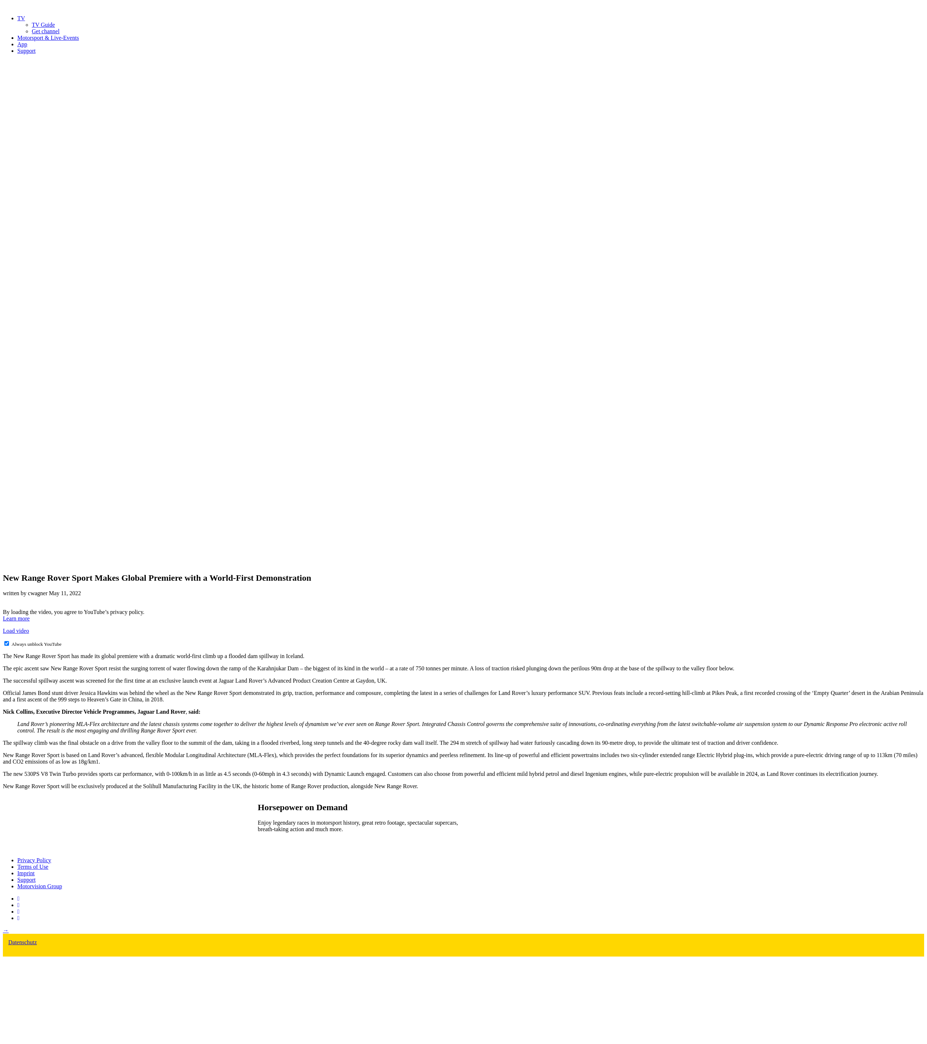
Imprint (26, 873)
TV (21, 18)
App (22, 44)
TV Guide (43, 25)
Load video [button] (16, 631)
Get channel (46, 31)
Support (26, 51)
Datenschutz (22, 942)
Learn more (16, 618)
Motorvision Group (39, 886)
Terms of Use (32, 867)
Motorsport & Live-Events (48, 38)
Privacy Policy (34, 860)
